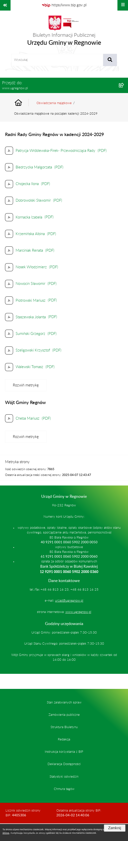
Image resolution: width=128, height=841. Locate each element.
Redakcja (64, 739)
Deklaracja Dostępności (64, 764)
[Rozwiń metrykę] (26, 385)
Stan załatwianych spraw (64, 702)
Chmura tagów (64, 788)
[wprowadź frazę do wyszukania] (57, 60)
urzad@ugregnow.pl (69, 600)
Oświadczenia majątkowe (54, 103)
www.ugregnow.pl (78, 611)
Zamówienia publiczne (64, 714)
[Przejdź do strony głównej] (64, 32)
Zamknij (114, 828)
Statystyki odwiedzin (64, 776)
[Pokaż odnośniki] (5, 5)
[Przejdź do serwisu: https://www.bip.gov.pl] (64, 5)
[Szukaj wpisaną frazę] (110, 60)
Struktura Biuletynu (64, 727)
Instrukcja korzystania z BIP (64, 751)
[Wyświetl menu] (122, 5)
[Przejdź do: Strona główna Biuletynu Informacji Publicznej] (24, 103)
